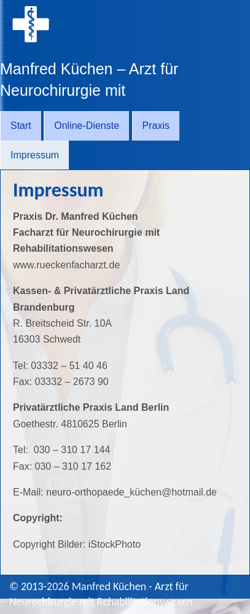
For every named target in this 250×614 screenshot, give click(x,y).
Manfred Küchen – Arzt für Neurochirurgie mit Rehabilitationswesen (89, 90)
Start (20, 125)
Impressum (34, 155)
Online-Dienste (86, 125)
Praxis (156, 125)
